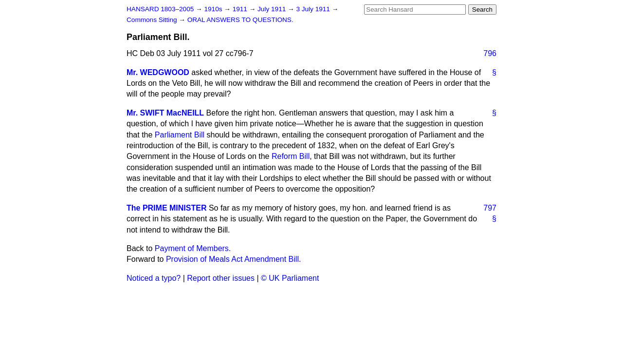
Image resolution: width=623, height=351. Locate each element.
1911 (241, 9)
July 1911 (272, 9)
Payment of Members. (193, 248)
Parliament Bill (179, 135)
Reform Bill (291, 156)
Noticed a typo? (154, 278)
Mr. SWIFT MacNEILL (165, 113)
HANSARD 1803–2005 (160, 9)
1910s (214, 9)
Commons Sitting (153, 19)
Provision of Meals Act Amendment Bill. (233, 259)
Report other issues (221, 278)
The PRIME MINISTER (166, 208)
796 (489, 53)
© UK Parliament (290, 278)
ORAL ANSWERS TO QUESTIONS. (240, 19)
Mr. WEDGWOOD (158, 72)
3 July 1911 (313, 9)
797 (489, 208)
